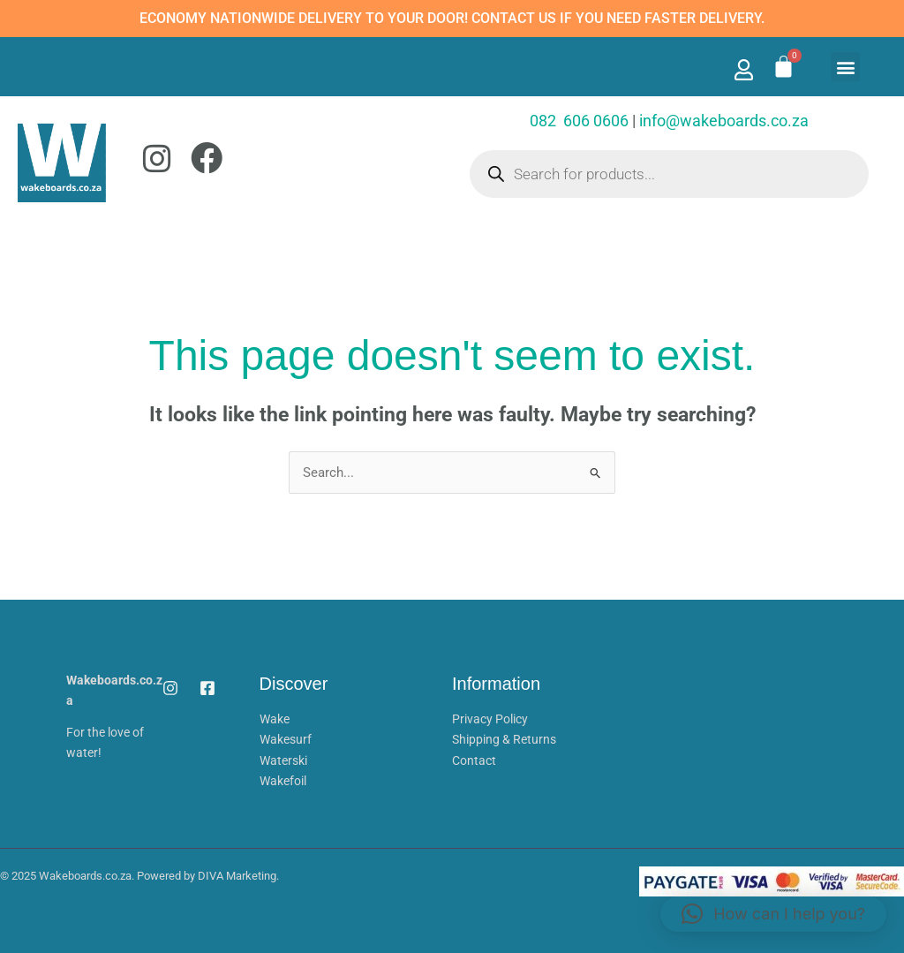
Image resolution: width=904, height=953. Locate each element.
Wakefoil (283, 779)
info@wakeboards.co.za (724, 120)
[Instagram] (170, 688)
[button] (845, 66)
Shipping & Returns (504, 739)
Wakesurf (286, 739)
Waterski (283, 759)
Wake (275, 719)
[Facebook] (207, 688)
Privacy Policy (490, 719)
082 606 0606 (579, 120)
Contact (474, 759)
